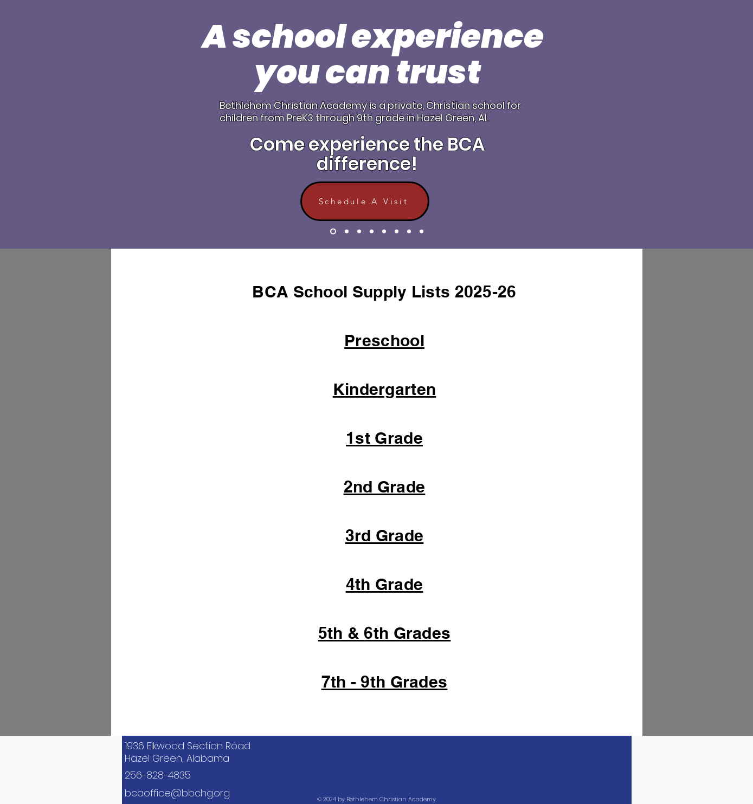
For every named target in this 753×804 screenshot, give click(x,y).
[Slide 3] (359, 232)
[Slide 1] (333, 232)
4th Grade (384, 584)
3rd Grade (384, 535)
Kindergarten (384, 389)
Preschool (384, 340)
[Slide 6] (396, 232)
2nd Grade (385, 486)
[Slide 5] (384, 232)
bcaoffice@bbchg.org (177, 793)
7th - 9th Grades (384, 681)
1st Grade (384, 438)
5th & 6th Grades (384, 633)
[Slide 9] (421, 232)
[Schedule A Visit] (364, 201)
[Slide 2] (347, 232)
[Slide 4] (372, 232)
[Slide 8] (409, 232)
